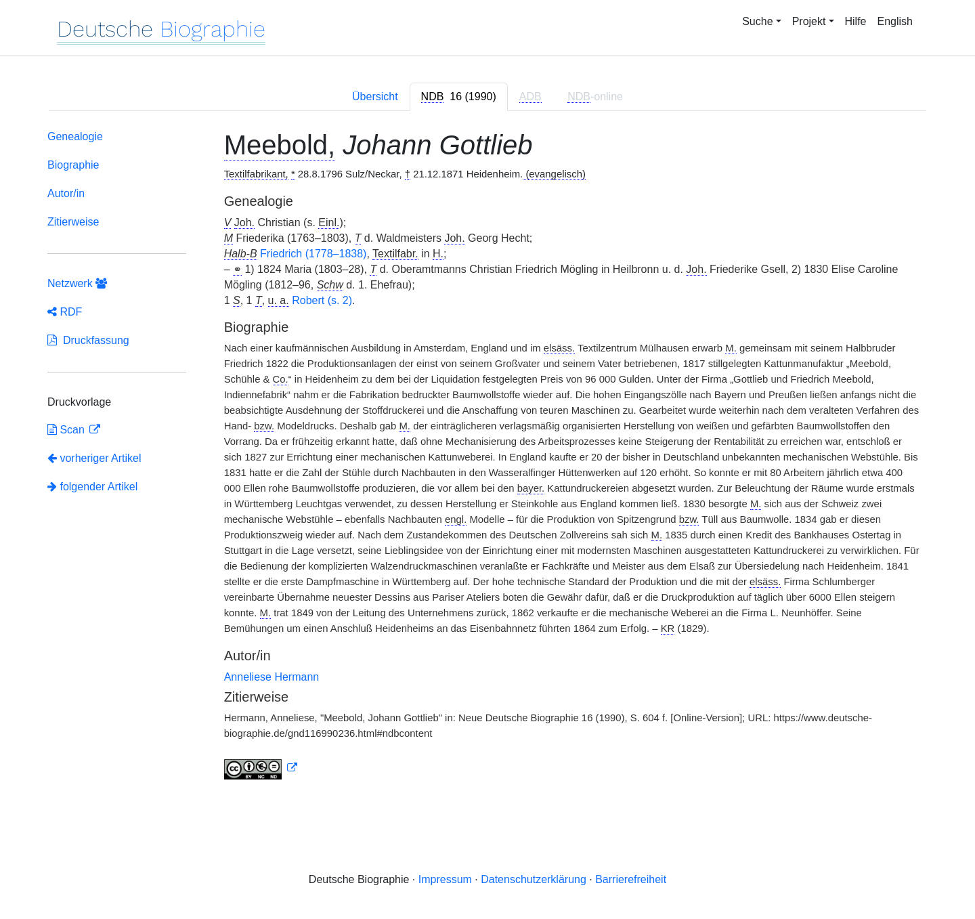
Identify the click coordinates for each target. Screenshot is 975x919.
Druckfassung (88, 340)
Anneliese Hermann (272, 677)
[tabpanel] (487, 457)
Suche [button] (757, 21)
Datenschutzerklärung (533, 879)
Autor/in (66, 193)
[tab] (459, 97)
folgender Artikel (92, 486)
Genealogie (75, 136)
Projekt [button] (809, 21)
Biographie (73, 165)
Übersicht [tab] (375, 96)
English (895, 21)
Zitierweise (73, 222)
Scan (67, 429)
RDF (64, 312)
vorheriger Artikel (94, 458)
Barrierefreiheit (630, 879)
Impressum (445, 879)
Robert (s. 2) (322, 300)
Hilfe (856, 21)
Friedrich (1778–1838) (313, 253)
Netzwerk (77, 283)
